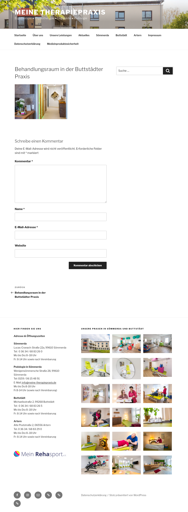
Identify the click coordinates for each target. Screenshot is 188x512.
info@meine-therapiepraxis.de (38, 382)
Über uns (38, 35)
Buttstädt (121, 35)
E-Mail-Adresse (26, 227)
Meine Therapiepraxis (60, 12)
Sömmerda (102, 35)
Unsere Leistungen (61, 35)
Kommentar (24, 161)
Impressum (154, 35)
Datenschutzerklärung (27, 43)
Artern (137, 35)
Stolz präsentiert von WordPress (127, 495)
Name (20, 209)
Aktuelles (83, 35)
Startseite (20, 35)
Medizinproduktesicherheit (63, 43)
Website (20, 245)
